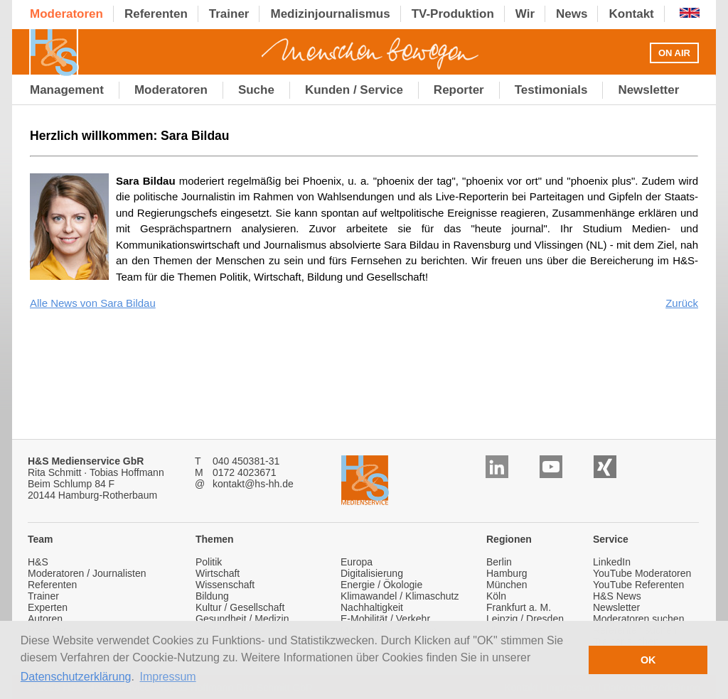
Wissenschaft (225, 584)
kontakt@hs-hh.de (253, 483)
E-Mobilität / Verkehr (385, 618)
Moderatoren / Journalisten (87, 573)
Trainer (43, 596)
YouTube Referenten (638, 584)
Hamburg (507, 573)
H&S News (617, 596)
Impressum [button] (168, 677)
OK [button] (648, 660)
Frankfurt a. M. (518, 607)
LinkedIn (612, 562)
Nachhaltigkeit (372, 607)
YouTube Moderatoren (642, 573)
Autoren (45, 618)
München (507, 584)
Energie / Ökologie (381, 584)
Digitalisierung (372, 573)
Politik (209, 562)
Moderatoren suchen (638, 618)
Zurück (681, 303)
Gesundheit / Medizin (242, 618)
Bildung (212, 596)
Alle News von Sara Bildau (93, 303)
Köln (496, 596)
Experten (48, 607)
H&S (38, 562)
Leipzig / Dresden (525, 618)
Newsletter (616, 607)
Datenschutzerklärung (76, 677)
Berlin (499, 562)
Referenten (52, 584)
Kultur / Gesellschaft (240, 607)
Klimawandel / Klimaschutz (400, 596)
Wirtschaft (218, 573)
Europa (357, 562)
